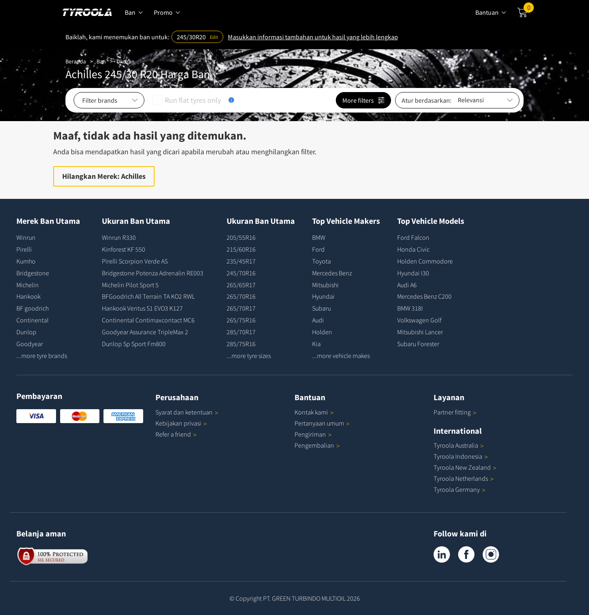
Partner (455, 412)
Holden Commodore (425, 261)
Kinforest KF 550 (123, 249)
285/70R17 (241, 332)
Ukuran (126, 61)
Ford (318, 249)
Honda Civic (413, 249)
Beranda (75, 61)
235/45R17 (241, 261)
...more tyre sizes (249, 355)
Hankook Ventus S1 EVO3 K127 (142, 308)
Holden (322, 332)
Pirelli (24, 249)
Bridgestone (32, 273)
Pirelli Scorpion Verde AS (135, 261)
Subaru (321, 308)
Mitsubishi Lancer (420, 332)
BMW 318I (410, 308)
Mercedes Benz (332, 273)
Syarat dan (186, 412)
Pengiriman (310, 434)
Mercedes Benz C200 (424, 296)
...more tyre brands (41, 355)
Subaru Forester (418, 344)
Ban (101, 61)
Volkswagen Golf (419, 320)
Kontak (314, 412)
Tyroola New (465, 467)
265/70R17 (241, 308)
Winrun (26, 237)
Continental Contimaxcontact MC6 (148, 320)
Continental (32, 320)
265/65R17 (241, 285)
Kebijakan (181, 423)
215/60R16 (241, 249)
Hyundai (323, 296)
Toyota (321, 261)
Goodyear (29, 344)
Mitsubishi (325, 285)
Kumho (26, 261)
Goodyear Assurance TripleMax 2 (145, 332)
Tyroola (459, 445)
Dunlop (26, 332)
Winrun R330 (119, 237)
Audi (318, 320)
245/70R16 (241, 273)
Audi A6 (407, 285)
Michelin (27, 285)
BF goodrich (32, 308)
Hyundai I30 (413, 273)
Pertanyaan (322, 423)
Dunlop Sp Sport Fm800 (134, 344)
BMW (318, 237)
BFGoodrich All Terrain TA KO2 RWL (148, 296)
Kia (316, 344)
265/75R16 (241, 320)
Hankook (28, 296)
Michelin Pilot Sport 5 (130, 285)
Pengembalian (314, 445)
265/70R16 (241, 296)
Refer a (176, 434)
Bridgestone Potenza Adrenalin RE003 (152, 273)
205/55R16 (241, 237)
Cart (529, 9)
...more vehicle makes (341, 355)
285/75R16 (241, 344)
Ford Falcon (413, 237)
